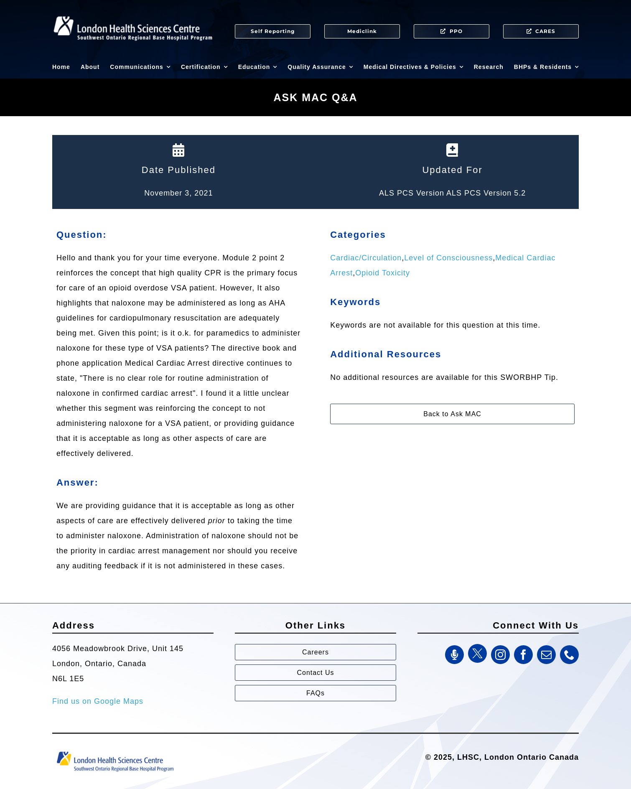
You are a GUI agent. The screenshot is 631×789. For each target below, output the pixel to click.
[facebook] (523, 654)
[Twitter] (477, 653)
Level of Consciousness (448, 258)
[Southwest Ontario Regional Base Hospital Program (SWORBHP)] (115, 751)
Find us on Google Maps (97, 701)
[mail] (546, 654)
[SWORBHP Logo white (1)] (133, 12)
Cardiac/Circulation (366, 258)
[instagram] (500, 654)
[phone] (569, 654)
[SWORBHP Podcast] (454, 654)
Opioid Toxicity (382, 273)
